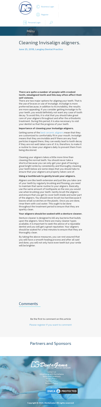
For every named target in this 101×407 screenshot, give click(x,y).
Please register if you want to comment (50, 324)
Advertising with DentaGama (51, 374)
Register (44, 14)
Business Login (47, 6)
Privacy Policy (51, 378)
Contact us (51, 372)
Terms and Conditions (52, 376)
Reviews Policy (51, 383)
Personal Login (34, 22)
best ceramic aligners (52, 132)
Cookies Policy (51, 381)
